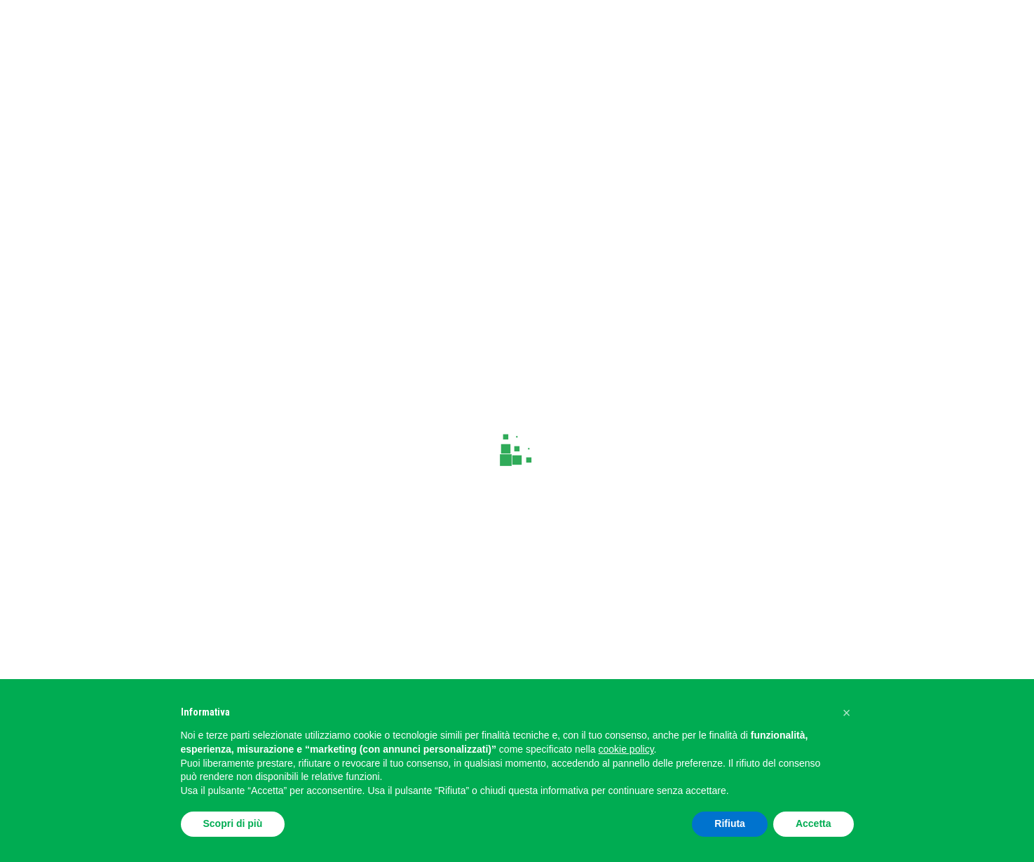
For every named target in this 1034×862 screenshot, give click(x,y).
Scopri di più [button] (233, 823)
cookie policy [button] (625, 749)
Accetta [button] (813, 823)
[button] (847, 713)
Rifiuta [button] (729, 823)
